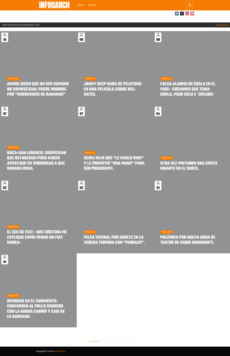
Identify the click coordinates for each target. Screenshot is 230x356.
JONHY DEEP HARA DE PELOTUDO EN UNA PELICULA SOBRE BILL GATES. (112, 89)
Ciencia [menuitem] (91, 5)
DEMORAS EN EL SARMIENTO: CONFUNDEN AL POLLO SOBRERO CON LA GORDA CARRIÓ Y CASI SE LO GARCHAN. (36, 309)
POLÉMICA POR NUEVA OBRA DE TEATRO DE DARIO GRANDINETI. (187, 240)
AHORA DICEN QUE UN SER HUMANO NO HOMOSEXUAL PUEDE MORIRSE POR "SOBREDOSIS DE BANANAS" (38, 89)
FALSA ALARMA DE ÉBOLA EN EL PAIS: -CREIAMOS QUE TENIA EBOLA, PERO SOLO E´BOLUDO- (187, 89)
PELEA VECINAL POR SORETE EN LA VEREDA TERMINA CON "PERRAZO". (114, 240)
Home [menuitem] (81, 5)
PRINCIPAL (13, 78)
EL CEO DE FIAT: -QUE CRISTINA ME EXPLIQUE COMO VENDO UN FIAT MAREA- (37, 237)
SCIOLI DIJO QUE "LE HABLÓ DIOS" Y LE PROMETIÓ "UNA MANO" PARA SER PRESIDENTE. (114, 163)
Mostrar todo (222, 25)
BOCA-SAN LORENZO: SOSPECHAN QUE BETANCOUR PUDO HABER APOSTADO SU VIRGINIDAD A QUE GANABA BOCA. (36, 160)
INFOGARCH (59, 351)
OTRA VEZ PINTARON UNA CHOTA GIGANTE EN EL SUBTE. (188, 166)
